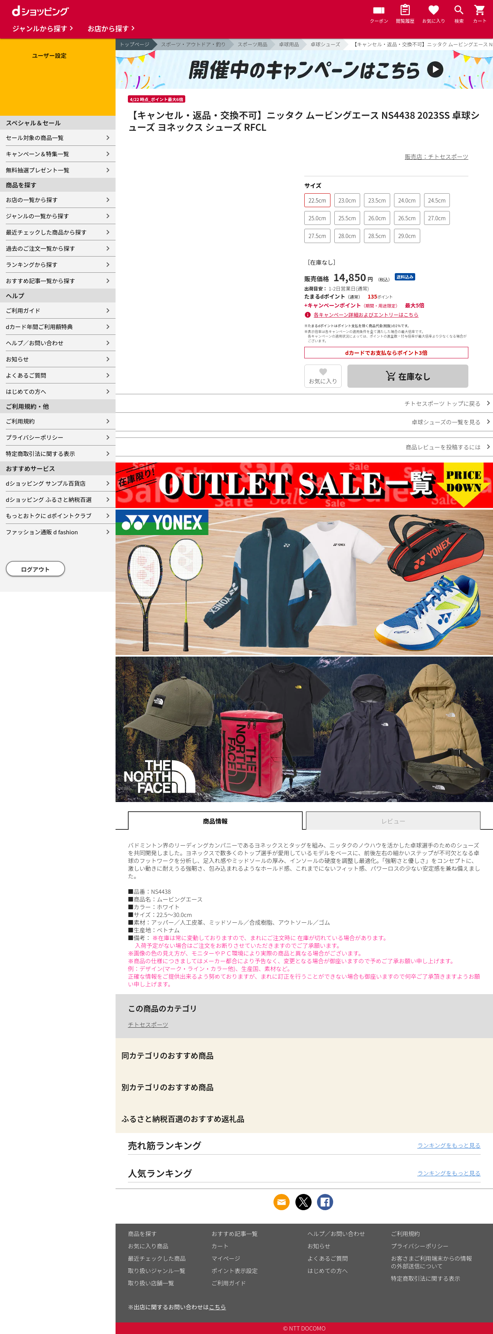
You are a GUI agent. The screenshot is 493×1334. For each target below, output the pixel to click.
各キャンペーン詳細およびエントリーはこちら (366, 314)
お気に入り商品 (148, 1246)
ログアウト (35, 569)
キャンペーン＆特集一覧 (37, 154)
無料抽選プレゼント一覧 (37, 170)
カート (220, 1246)
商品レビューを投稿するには (443, 447)
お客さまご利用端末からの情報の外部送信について (431, 1262)
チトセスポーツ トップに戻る (442, 403)
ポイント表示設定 (234, 1270)
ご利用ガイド (23, 310)
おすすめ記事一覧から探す (40, 281)
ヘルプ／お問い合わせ (35, 343)
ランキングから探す (32, 264)
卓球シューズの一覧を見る (446, 422)
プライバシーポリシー (35, 437)
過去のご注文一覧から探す (40, 248)
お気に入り (323, 381)
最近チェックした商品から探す (46, 232)
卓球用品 (289, 44)
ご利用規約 (20, 421)
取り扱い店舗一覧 (151, 1283)
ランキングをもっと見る (449, 1145)
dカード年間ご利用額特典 (39, 327)
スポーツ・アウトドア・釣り (193, 44)
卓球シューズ (325, 44)
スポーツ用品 (253, 44)
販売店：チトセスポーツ (436, 156)
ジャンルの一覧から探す (37, 216)
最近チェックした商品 (157, 1258)
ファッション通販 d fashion (42, 532)
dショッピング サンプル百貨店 (46, 483)
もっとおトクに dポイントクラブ (49, 516)
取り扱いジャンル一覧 (156, 1270)
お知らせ (17, 359)
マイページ (225, 1258)
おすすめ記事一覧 (234, 1233)
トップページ (134, 44)
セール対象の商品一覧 (35, 137)
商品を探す (142, 1233)
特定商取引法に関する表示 (40, 453)
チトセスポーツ (148, 1024)
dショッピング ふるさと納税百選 (49, 499)
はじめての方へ (26, 391)
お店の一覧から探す (32, 200)
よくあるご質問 (26, 375)
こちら (217, 1307)
